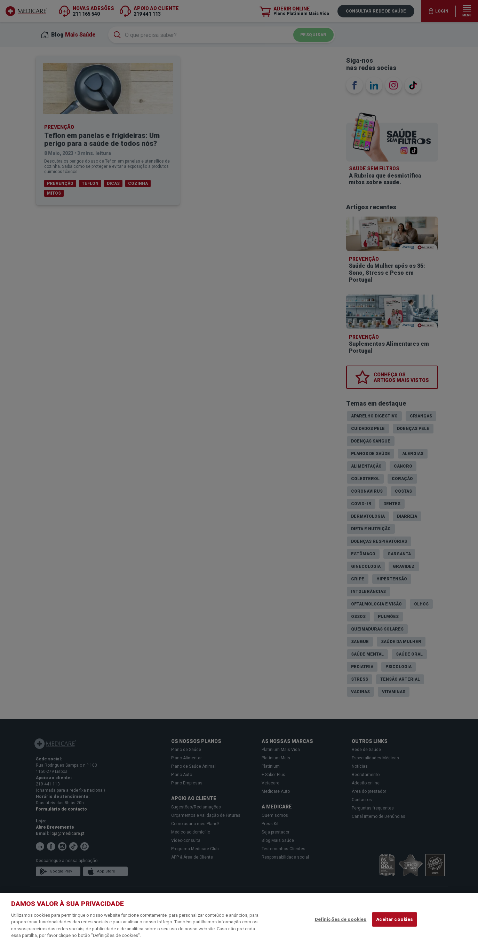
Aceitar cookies (394, 919)
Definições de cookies (341, 919)
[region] (239, 920)
